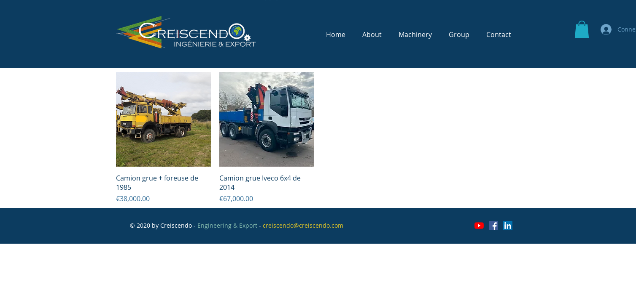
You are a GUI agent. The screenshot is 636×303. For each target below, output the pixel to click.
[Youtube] (479, 225)
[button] (581, 29)
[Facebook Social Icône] (493, 225)
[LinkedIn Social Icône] (507, 225)
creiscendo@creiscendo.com (303, 225)
